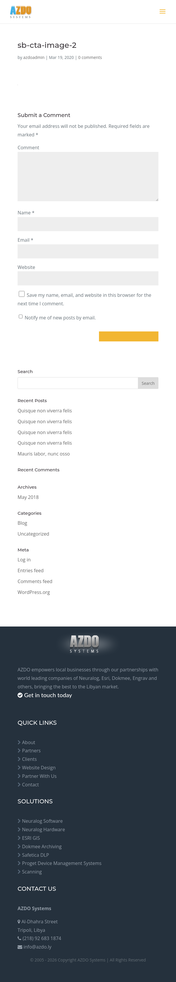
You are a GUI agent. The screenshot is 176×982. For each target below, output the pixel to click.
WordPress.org (34, 592)
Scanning (32, 871)
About (28, 742)
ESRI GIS (31, 838)
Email (25, 240)
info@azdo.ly (37, 947)
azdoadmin (34, 57)
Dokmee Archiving (41, 846)
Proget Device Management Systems (61, 863)
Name (26, 212)
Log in (24, 559)
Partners (31, 750)
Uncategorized (33, 534)
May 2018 (28, 497)
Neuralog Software (42, 821)
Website (26, 267)
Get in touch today (48, 694)
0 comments (90, 57)
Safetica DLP (35, 855)
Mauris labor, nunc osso (44, 454)
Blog (22, 523)
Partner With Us (39, 776)
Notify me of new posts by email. (60, 317)
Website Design (39, 767)
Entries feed (31, 570)
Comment (28, 147)
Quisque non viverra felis (45, 410)
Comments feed (35, 581)
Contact (30, 784)
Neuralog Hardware (43, 829)
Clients (29, 759)
